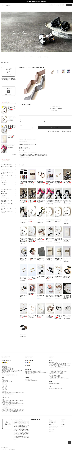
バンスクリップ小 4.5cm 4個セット (49, 316)
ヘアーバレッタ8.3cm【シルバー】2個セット (23, 278)
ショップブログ (51, 429)
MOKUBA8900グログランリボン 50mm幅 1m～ (11, 145)
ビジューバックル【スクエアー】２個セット (23, 316)
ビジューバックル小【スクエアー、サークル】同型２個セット (58, 239)
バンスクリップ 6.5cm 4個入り (50, 239)
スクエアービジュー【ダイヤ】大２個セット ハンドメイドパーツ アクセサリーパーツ (11, 127)
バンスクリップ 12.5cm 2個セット (23, 259)
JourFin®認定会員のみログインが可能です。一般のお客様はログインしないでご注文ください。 (8, 79)
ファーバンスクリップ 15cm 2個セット (23, 334)
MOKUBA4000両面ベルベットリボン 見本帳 (58, 259)
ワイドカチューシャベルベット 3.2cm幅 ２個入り (58, 316)
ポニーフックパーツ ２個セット (23, 296)
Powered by (8, 449)
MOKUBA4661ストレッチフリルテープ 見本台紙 (50, 182)
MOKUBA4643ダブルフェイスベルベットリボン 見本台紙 (23, 182)
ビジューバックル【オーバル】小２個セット (50, 219)
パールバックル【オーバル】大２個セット (58, 219)
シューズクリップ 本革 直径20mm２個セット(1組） (50, 277)
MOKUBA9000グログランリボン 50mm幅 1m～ (58, 201)
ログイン (62, 422)
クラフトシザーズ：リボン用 (40, 296)
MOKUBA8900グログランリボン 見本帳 (67, 240)
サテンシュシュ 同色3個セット (32, 259)
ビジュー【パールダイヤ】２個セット (40, 316)
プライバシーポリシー (53, 427)
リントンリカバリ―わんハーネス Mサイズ (23, 201)
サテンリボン (7, 62)
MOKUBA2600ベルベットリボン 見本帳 (50, 259)
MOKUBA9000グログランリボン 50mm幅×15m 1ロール (67, 201)
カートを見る (63, 424)
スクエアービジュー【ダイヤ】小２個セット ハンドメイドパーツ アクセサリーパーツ (67, 297)
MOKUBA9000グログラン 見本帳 (67, 259)
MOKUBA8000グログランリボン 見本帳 (11, 136)
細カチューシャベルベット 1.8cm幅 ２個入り (67, 316)
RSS (50, 431)
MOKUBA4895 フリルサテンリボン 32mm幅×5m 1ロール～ (40, 220)
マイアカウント (63, 419)
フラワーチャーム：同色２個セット (32, 316)
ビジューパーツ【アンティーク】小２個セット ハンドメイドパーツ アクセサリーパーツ (11, 108)
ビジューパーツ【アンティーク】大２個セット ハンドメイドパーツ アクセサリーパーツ (11, 117)
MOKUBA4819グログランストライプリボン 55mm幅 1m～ (23, 220)
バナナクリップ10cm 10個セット (58, 277)
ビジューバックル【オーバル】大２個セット (32, 219)
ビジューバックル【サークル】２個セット (58, 182)
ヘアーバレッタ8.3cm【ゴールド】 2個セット (32, 278)
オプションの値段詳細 (52, 131)
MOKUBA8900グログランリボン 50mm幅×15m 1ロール (50, 201)
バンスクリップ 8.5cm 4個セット (41, 277)
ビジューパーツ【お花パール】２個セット (58, 296)
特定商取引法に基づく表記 (66, 131)
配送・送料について (52, 422)
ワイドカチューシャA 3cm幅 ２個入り (66, 277)
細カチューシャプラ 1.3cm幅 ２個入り (41, 182)
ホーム (2, 62)
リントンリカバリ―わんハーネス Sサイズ (67, 182)
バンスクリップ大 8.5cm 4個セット (40, 239)
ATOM (52, 431)
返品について (59, 131)
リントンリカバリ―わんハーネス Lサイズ (32, 201)
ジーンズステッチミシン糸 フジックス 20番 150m (49, 296)
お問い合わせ (63, 426)
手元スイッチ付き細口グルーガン (32, 294)
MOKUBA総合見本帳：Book (40, 259)
